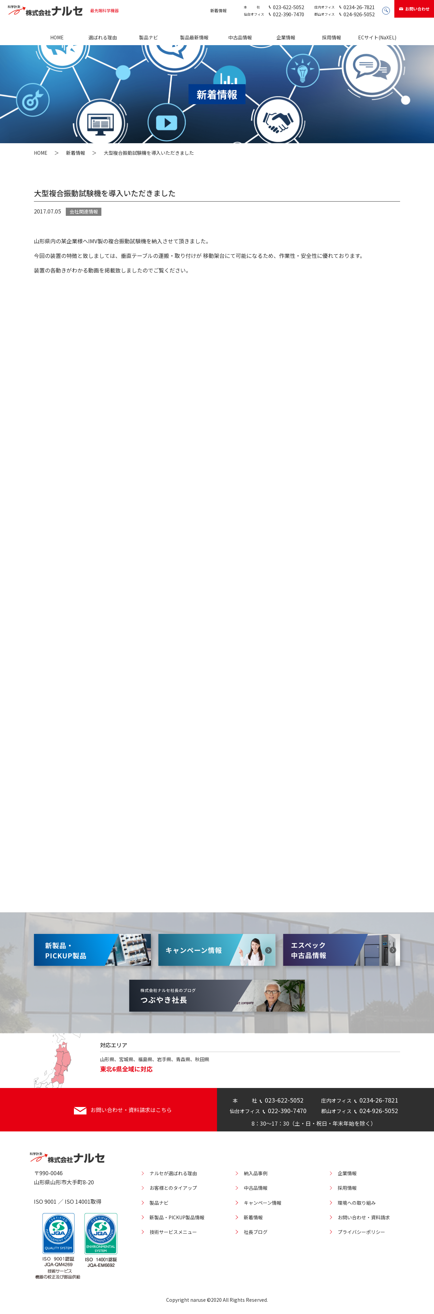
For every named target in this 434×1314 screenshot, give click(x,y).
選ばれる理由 (102, 37)
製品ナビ (148, 37)
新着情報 (218, 10)
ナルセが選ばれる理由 (173, 1173)
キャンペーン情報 (262, 1202)
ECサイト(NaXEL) (377, 37)
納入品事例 (256, 1173)
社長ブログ (256, 1231)
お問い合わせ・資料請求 (364, 1217)
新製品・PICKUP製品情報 (177, 1217)
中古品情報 (240, 37)
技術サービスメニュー (173, 1231)
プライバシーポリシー (361, 1231)
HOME (57, 37)
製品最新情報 (194, 37)
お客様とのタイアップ (173, 1187)
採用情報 (331, 37)
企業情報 (285, 37)
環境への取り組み (357, 1202)
